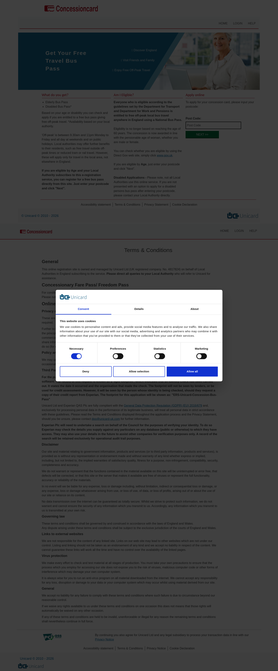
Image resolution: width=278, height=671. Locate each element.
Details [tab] (139, 309)
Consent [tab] (83, 309)
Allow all (192, 371)
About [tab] (195, 309)
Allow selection (139, 371)
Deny (85, 371)
